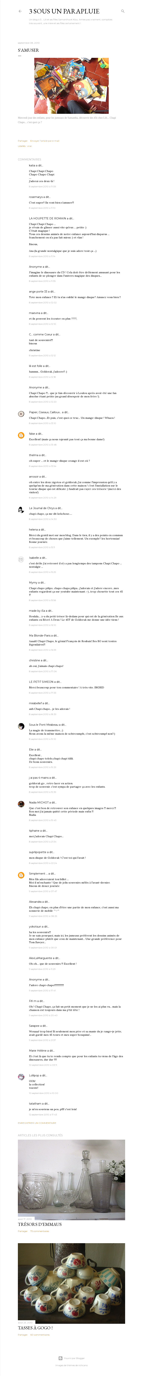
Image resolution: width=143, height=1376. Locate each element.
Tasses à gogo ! (35, 1328)
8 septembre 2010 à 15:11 (42, 547)
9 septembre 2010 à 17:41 (42, 990)
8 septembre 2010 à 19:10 (42, 739)
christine (34, 660)
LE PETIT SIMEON (41, 682)
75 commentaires (39, 1231)
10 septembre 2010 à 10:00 (43, 1093)
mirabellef (35, 703)
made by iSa (37, 610)
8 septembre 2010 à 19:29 (42, 767)
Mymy (33, 582)
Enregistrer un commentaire (37, 1123)
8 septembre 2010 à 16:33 (42, 649)
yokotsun (35, 926)
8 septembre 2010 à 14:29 (42, 497)
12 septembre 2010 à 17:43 (43, 1114)
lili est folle (35, 366)
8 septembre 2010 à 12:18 (42, 377)
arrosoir (34, 476)
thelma (33, 455)
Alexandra (35, 901)
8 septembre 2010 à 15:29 (42, 572)
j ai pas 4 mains (39, 777)
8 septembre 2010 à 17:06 (43, 671)
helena (33, 529)
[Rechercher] (123, 10)
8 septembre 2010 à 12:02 (43, 302)
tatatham (35, 1103)
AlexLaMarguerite (40, 958)
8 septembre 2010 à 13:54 (42, 466)
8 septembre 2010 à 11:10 (42, 208)
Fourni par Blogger (71, 1358)
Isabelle (34, 557)
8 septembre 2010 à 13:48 (43, 444)
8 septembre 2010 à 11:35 (42, 281)
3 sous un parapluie (64, 11)
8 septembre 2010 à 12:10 (42, 324)
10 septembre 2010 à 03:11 (43, 1065)
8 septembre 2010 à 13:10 (42, 423)
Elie (31, 749)
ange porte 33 (38, 291)
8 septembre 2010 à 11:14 (42, 256)
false (32, 433)
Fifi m (32, 1001)
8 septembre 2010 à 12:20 (43, 401)
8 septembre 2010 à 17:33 (42, 692)
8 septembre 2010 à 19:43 (42, 820)
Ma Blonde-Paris (39, 635)
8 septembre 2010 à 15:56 (42, 600)
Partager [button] (23, 140)
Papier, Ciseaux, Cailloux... (45, 412)
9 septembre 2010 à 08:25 (43, 916)
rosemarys (36, 197)
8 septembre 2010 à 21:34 (42, 841)
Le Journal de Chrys (42, 508)
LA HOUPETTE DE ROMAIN (47, 218)
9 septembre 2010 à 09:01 (43, 947)
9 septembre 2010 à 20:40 (43, 1015)
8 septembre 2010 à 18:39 (42, 714)
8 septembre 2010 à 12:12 (42, 355)
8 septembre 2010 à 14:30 (43, 519)
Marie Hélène (38, 1050)
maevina (34, 313)
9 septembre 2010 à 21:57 (42, 1040)
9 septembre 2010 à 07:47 (43, 891)
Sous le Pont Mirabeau (43, 724)
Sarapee (34, 1026)
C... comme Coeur (40, 334)
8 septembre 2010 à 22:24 (43, 863)
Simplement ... (38, 873)
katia (32, 165)
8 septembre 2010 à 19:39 (42, 792)
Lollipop (34, 1075)
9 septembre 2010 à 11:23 (42, 969)
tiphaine (34, 830)
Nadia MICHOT (39, 802)
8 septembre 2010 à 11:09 (42, 186)
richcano (83, 1365)
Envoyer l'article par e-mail (44, 140)
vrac (29, 146)
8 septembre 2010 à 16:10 (42, 625)
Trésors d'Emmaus (40, 1224)
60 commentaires (40, 1334)
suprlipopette (37, 852)
